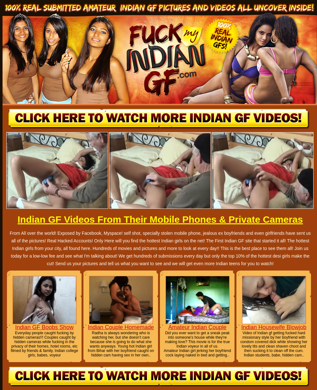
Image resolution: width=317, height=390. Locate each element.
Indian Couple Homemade (121, 327)
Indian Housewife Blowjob (273, 327)
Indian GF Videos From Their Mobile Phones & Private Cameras (160, 219)
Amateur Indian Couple (197, 327)
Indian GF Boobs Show (44, 327)
